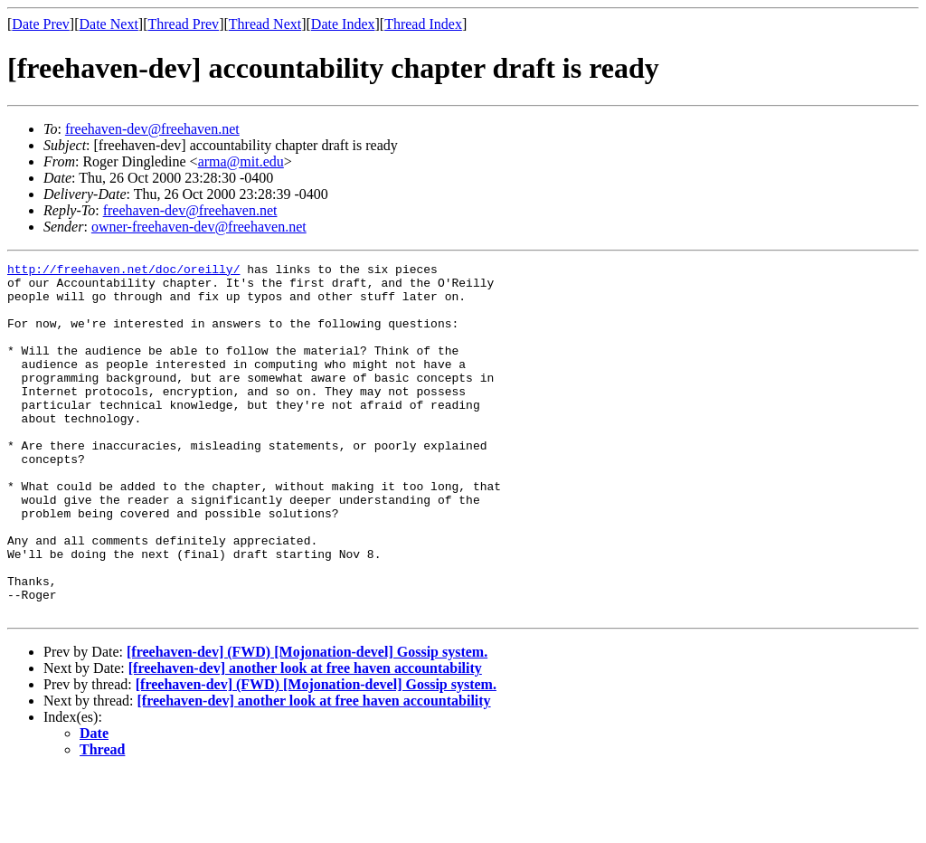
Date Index (343, 24)
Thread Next (265, 24)
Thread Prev (183, 24)
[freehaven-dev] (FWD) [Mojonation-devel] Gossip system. (307, 722)
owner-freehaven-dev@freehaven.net (199, 226)
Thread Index (423, 24)
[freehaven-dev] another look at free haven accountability (305, 738)
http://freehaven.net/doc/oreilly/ (123, 271)
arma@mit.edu (241, 161)
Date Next (109, 24)
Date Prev (41, 24)
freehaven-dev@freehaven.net (152, 129)
